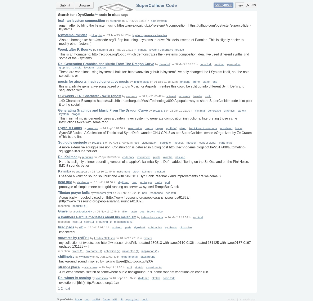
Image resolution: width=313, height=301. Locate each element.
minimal (219, 64)
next (67, 288)
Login (240, 5)
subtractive (155, 227)
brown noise (154, 211)
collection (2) (112, 251)
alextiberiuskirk (82, 211)
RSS (251, 5)
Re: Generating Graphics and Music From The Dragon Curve (106, 64)
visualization (149, 142)
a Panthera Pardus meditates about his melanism (97, 217)
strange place (69, 267)
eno (215, 81)
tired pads (66, 227)
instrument (143, 157)
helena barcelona (152, 217)
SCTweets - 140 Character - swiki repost (89, 96)
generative (233, 64)
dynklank (140, 227)
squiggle (165, 142)
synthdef (171, 128)
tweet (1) (78, 251)
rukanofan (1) (130, 251)
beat (134, 182)
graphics (64, 67)
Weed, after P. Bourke (75, 49)
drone (196, 81)
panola (142, 49)
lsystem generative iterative (150, 35)
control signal (207, 142)
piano (206, 81)
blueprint (115, 20)
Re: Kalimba (67, 157)
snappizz (81, 171)
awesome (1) (94, 251)
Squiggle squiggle (72, 142)
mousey (192, 142)
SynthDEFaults (70, 128)
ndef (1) (89, 221)
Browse (84, 5)
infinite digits (141, 81)
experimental (129, 256)
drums (149, 128)
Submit (65, 5)
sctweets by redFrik (73, 238)
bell (144, 192)
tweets (148, 238)
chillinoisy (66, 256)
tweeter (197, 96)
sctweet (171, 96)
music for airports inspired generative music (93, 81)
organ (159, 128)
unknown (92, 128)
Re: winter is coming (74, 278)
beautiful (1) (80, 205)
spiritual (198, 217)
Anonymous (223, 5)
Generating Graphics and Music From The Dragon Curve (103, 110)
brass (238, 128)
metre (158, 182)
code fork (206, 64)
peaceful (171, 192)
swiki (208, 96)
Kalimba (64, 171)
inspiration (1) (149, 251)
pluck (156, 157)
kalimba (168, 157)
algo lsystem (159, 20)
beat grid (65, 182)
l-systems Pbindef (72, 35)
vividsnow (83, 182)
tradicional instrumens (203, 128)
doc (96, 14)
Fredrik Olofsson (104, 238)
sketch (139, 267)
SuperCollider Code (156, 5)
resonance (156, 192)
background (147, 256)
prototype (146, 182)
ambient (184, 81)
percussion (135, 128)
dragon (101, 67)
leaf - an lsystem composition (81, 20)
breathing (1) (104, 221)
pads (128, 227)
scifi (129, 267)
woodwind (226, 128)
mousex (179, 142)
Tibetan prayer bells (74, 192)
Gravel (63, 211)
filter (125, 211)
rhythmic (123, 182)
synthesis (171, 227)
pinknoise (186, 227)
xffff (81, 227)
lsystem (89, 67)
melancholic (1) (123, 221)
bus (142, 211)
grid (167, 182)
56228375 (159, 110)
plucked (180, 157)
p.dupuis (87, 157)
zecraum (131, 96)
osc (136, 142)
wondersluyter (103, 192)
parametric (225, 142)
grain (134, 211)
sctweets (184, 96)
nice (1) (77, 221)
